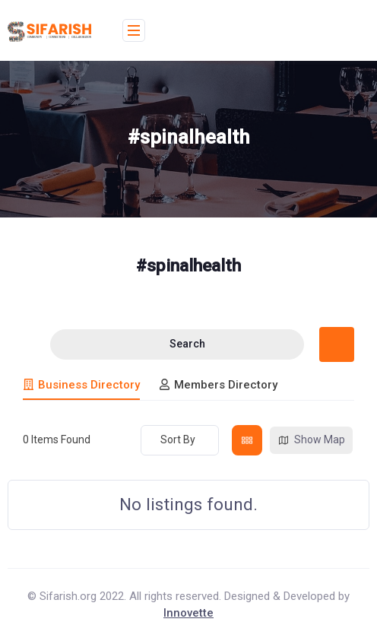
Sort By (177, 439)
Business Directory (81, 385)
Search (177, 344)
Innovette (188, 613)
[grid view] (247, 440)
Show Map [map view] (311, 439)
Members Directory (218, 385)
